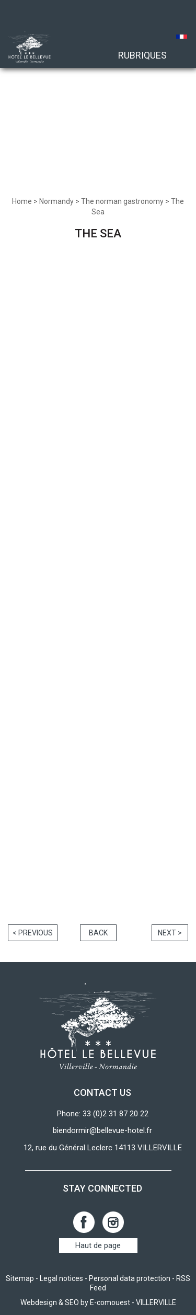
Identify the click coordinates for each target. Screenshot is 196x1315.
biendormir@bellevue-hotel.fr (102, 1130)
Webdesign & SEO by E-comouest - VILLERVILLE (98, 1302)
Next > (170, 933)
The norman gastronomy (122, 201)
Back (98, 933)
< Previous (33, 933)
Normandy (56, 201)
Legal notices (61, 1278)
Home (22, 201)
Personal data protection (129, 1278)
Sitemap (20, 1278)
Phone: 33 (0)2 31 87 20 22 (102, 1113)
